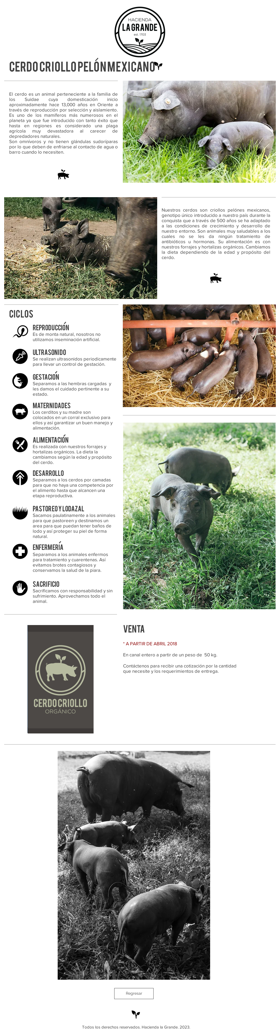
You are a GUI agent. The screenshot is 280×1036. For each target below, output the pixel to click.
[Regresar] (134, 993)
